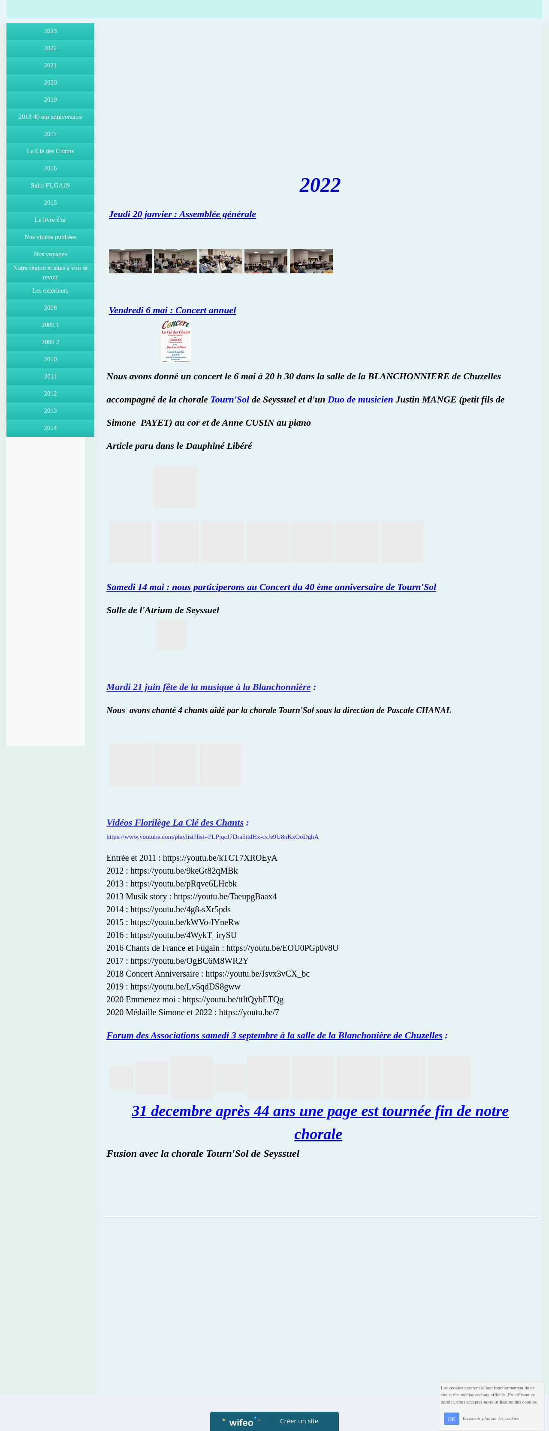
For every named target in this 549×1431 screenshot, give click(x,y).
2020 (50, 82)
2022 (50, 48)
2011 (50, 376)
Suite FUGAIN (50, 185)
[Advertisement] (46, 612)
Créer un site (299, 1420)
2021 (50, 65)
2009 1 (50, 324)
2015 (50, 202)
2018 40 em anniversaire (50, 116)
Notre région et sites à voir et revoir (50, 272)
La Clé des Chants (50, 151)
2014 (50, 427)
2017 (50, 133)
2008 (50, 307)
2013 (50, 410)
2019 (50, 99)
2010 (50, 359)
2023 (50, 30)
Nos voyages (50, 254)
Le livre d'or (50, 219)
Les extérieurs (50, 290)
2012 (50, 393)
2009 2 (50, 342)
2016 (50, 168)
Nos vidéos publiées (50, 236)
